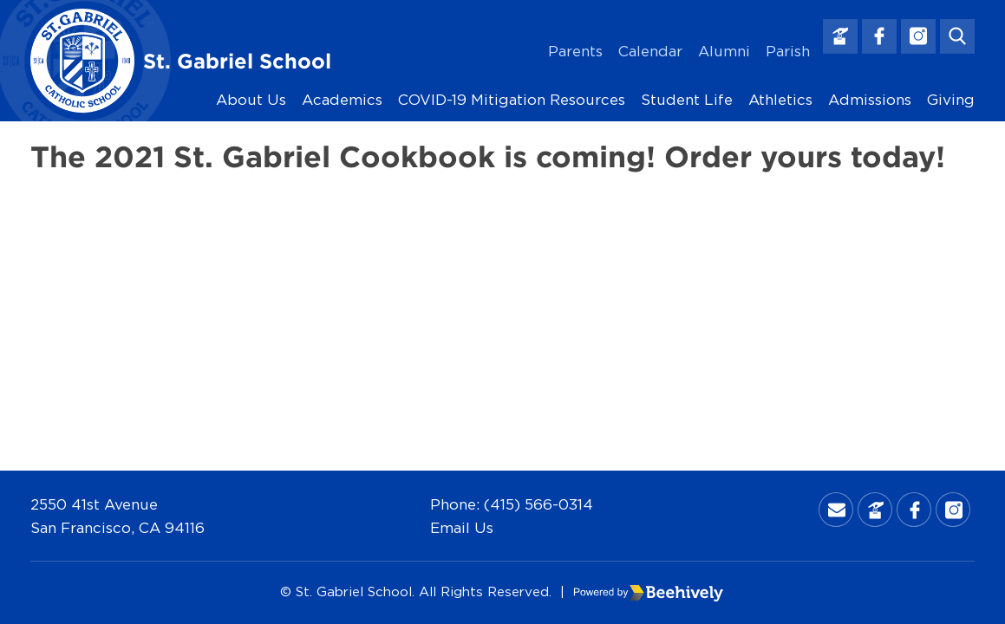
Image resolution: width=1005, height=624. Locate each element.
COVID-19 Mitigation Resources (511, 99)
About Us (251, 99)
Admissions (869, 99)
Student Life (687, 99)
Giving (951, 99)
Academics (342, 99)
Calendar (650, 51)
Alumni (724, 51)
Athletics (780, 99)
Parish (788, 51)
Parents (575, 51)
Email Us (461, 527)
